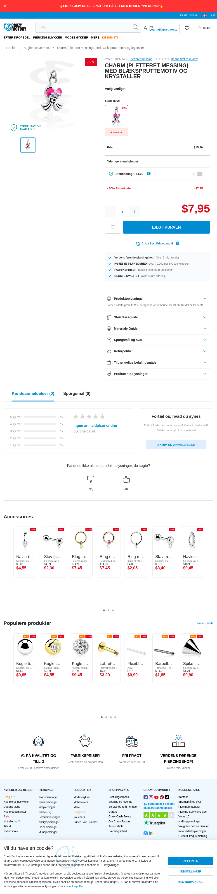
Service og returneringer (123, 806)
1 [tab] (104, 610)
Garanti (112, 811)
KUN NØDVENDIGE (190, 882)
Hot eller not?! (12, 821)
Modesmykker (76, 37)
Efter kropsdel (17, 37)
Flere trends (204, 623)
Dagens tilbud (12, 806)
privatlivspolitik (74, 886)
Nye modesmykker (15, 811)
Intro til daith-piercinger (192, 831)
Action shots (115, 826)
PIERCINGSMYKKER (47, 37)
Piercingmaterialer (189, 806)
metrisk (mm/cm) (189, 15)
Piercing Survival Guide (192, 811)
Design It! (110, 37)
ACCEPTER (190, 861)
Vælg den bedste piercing (193, 826)
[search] (82, 27)
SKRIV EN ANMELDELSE (176, 445)
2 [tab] (108, 610)
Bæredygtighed (117, 831)
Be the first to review (184, 59)
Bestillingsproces (118, 797)
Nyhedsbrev (11, 831)
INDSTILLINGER (190, 871)
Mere (95, 37)
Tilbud (7, 826)
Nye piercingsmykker (16, 801)
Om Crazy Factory (119, 821)
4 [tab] (115, 717)
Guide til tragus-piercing (192, 836)
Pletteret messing (141, 59)
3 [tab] (113, 610)
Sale (6, 816)
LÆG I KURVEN (166, 227)
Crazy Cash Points (119, 816)
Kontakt (183, 797)
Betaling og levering (120, 801)
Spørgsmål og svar (189, 801)
